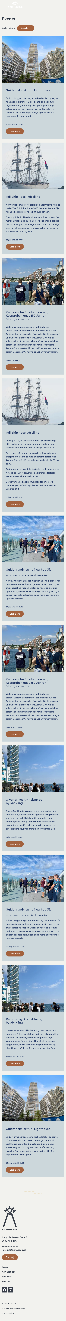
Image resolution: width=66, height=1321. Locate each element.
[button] (10, 1218)
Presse (5, 1267)
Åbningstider (8, 1271)
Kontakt (6, 1281)
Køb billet (6, 1276)
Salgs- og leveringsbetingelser (13, 1308)
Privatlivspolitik (8, 1313)
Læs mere (15, 131)
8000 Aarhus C (9, 1241)
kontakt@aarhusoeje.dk (14, 1250)
